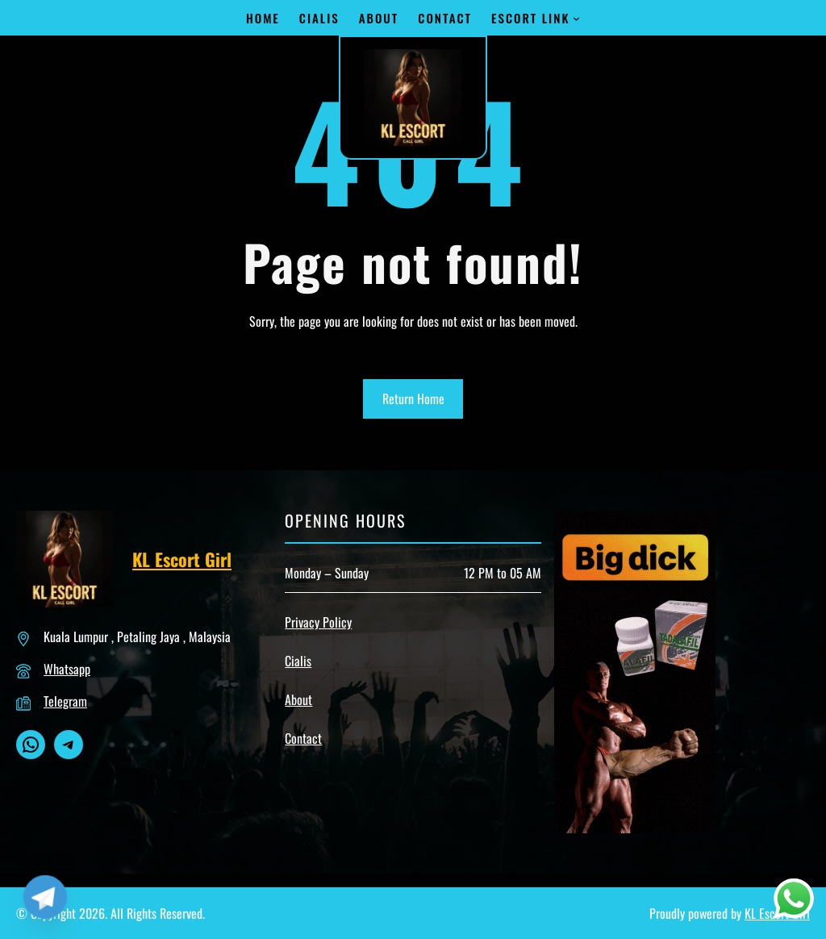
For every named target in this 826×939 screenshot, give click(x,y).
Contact (303, 738)
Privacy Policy (318, 622)
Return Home (413, 398)
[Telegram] (45, 897)
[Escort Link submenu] (576, 18)
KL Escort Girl (182, 559)
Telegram (65, 701)
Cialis (298, 660)
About (298, 699)
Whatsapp (67, 668)
